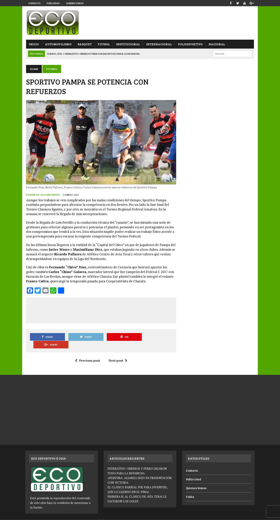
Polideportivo (189, 44)
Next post (117, 353)
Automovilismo (57, 44)
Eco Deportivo (49, 195)
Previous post (87, 353)
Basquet (84, 44)
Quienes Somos (75, 3)
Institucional (127, 44)
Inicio (33, 44)
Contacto (34, 3)
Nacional (216, 44)
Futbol (103, 44)
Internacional (158, 44)
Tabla (190, 490)
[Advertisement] (101, 310)
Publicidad (53, 3)
